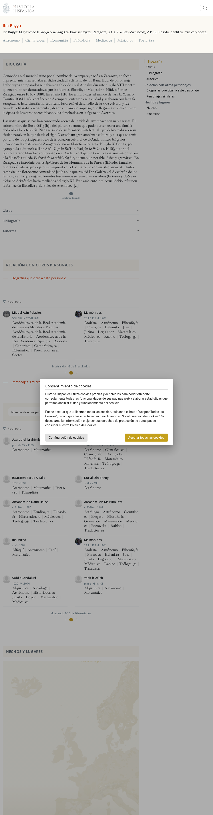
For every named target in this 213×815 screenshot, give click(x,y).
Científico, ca (35, 40)
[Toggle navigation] (205, 8)
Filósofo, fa (81, 40)
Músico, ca (125, 40)
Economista (59, 40)
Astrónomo (11, 40)
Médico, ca (104, 40)
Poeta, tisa (146, 40)
